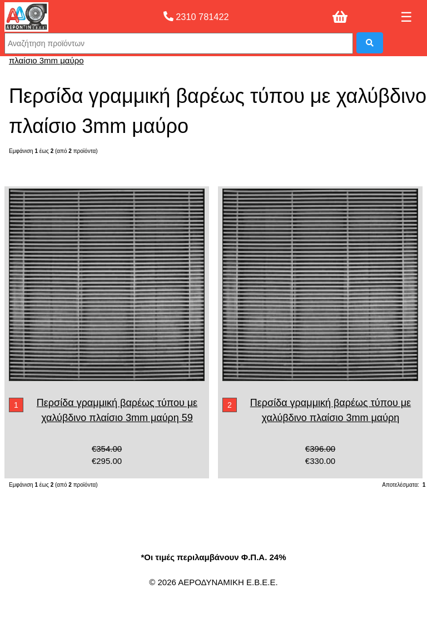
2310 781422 (196, 17)
